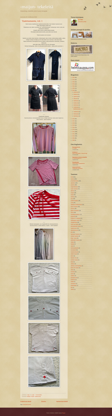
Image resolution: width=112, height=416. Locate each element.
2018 (73, 118)
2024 (73, 79)
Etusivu (43, 401)
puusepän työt (74, 277)
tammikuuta (76, 116)
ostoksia (72, 196)
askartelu (73, 182)
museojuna (73, 283)
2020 (73, 88)
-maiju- (81, 19)
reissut (72, 212)
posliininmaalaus (74, 200)
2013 (73, 129)
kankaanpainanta (74, 248)
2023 (73, 81)
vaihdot (72, 289)
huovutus (73, 271)
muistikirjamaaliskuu (75, 214)
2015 (73, 125)
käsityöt (28, 396)
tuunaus (72, 208)
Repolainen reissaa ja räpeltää (79, 157)
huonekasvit (73, 250)
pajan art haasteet (75, 210)
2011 (73, 133)
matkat (72, 281)
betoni (72, 255)
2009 (73, 138)
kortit (72, 177)
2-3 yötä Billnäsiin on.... (77, 158)
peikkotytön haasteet (75, 240)
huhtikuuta (76, 107)
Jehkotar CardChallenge (76, 265)
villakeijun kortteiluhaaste (76, 204)
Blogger (63, 413)
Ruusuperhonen (76, 147)
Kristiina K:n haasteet (75, 218)
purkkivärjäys (74, 285)
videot (72, 269)
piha (72, 232)
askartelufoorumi (74, 230)
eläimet (72, 190)
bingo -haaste (74, 238)
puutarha (73, 184)
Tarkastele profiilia (82, 21)
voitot (72, 246)
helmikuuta (76, 113)
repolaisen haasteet (75, 234)
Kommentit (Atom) (27, 404)
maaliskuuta (76, 111)
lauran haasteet (74, 206)
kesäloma (73, 279)
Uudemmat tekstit (25, 401)
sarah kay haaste (74, 224)
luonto (72, 273)
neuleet (72, 179)
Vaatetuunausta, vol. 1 (32, 21)
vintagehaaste (74, 222)
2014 (73, 127)
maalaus (73, 275)
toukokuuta (76, 105)
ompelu (32, 396)
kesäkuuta (76, 102)
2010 (73, 135)
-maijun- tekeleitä (36, 6)
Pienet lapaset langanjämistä (78, 163)
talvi (72, 287)
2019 (73, 90)
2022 (73, 83)
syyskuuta (76, 96)
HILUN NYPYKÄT (76, 167)
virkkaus (72, 263)
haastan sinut (74, 257)
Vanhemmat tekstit (62, 401)
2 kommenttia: (38, 394)
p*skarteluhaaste (74, 180)
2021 (73, 86)
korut (72, 198)
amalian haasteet (74, 236)
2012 (73, 131)
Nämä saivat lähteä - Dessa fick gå (79, 153)
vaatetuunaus (38, 396)
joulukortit (73, 216)
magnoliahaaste (74, 186)
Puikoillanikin (75, 162)
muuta (72, 194)
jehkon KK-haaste (75, 267)
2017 (73, 120)
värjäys (72, 242)
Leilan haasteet (74, 188)
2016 (73, 123)
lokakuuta (76, 94)
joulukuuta (76, 92)
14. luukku (74, 148)
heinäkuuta (76, 100)
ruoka (72, 202)
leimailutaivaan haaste (76, 226)
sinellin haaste (74, 253)
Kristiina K (74, 152)
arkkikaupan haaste (75, 220)
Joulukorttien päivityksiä (77, 168)
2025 (73, 77)
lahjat (72, 261)
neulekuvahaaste (74, 252)
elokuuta (76, 98)
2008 (73, 140)
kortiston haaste (74, 259)
